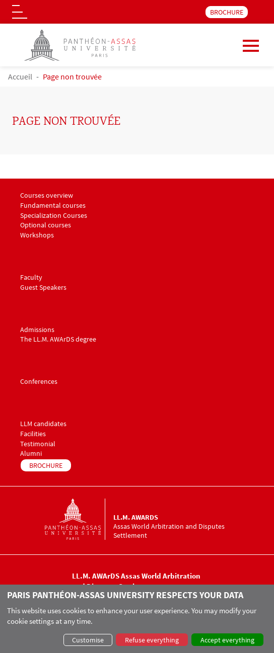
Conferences (38, 381)
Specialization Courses (53, 215)
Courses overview (46, 195)
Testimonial (37, 444)
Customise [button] (88, 639)
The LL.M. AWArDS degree (58, 339)
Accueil (20, 76)
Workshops (37, 235)
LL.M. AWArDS (135, 517)
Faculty (31, 277)
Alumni (31, 453)
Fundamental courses (53, 205)
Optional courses (45, 225)
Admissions (37, 329)
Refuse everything (152, 639)
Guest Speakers (43, 287)
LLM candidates (43, 424)
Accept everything (227, 639)
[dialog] (137, 619)
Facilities (33, 434)
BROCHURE (226, 12)
